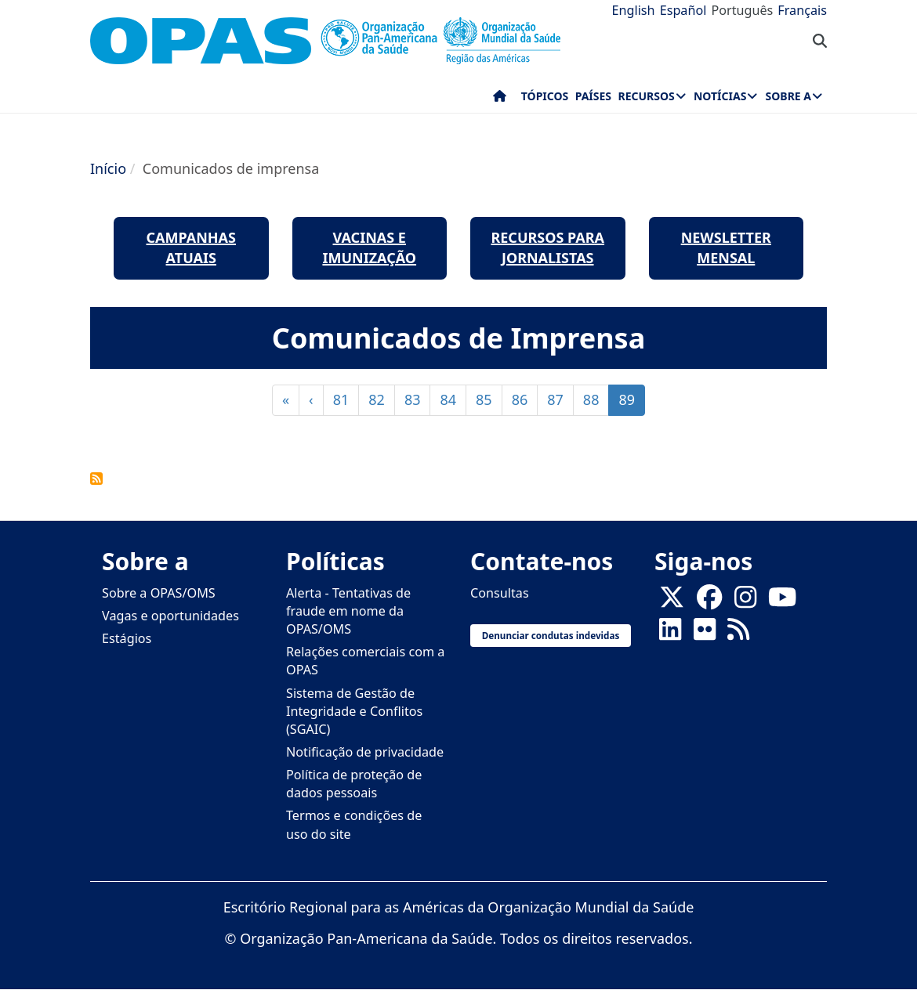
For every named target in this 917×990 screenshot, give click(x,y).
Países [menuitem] (593, 96)
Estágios (126, 638)
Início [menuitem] (499, 99)
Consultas (499, 593)
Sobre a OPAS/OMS (159, 593)
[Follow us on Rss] (738, 633)
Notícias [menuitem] (720, 96)
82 (381, 399)
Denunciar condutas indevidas (551, 635)
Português (742, 10)
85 (489, 399)
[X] (671, 601)
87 (560, 399)
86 (525, 399)
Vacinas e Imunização (369, 247)
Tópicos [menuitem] (545, 96)
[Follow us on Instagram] (745, 601)
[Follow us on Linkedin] (670, 633)
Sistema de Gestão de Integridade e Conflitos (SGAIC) (354, 711)
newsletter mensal (726, 247)
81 (346, 399)
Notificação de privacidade (365, 752)
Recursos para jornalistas (547, 247)
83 (417, 399)
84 (453, 399)
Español (683, 10)
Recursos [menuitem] (646, 96)
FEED (96, 478)
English (633, 10)
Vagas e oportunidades (170, 615)
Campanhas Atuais (192, 247)
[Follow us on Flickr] (705, 633)
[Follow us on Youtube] (782, 601)
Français (802, 10)
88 (596, 399)
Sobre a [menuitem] (788, 96)
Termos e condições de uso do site (354, 824)
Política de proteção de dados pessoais (354, 783)
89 (631, 403)
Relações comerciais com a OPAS (365, 660)
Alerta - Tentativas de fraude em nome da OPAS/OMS (348, 611)
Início (108, 168)
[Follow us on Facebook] (709, 601)
